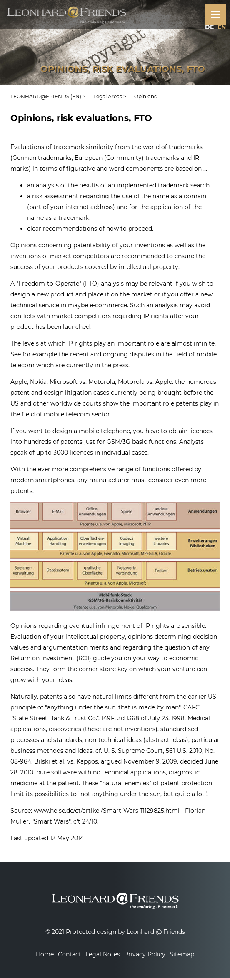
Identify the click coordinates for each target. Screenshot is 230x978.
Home (45, 954)
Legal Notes (102, 954)
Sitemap (182, 954)
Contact (69, 954)
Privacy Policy (144, 954)
